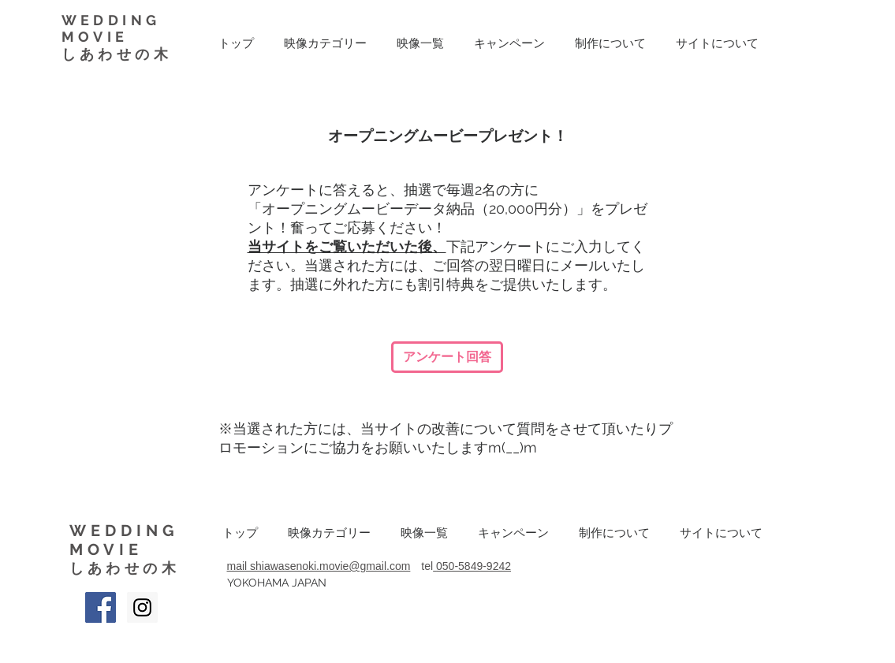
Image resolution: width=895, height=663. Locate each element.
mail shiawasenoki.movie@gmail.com (319, 566)
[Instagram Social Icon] (142, 607)
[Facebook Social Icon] (100, 607)
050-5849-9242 (473, 566)
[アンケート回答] (447, 357)
